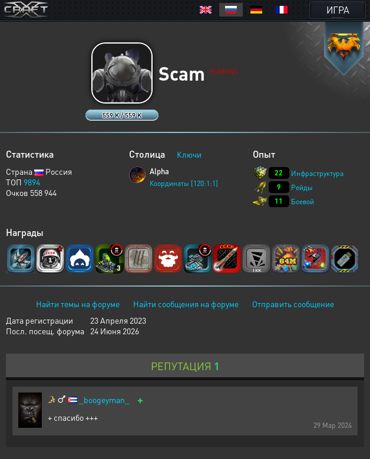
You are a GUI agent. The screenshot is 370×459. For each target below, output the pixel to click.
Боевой (302, 201)
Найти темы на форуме (78, 303)
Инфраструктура (317, 173)
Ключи (189, 154)
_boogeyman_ (104, 400)
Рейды (302, 187)
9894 (32, 182)
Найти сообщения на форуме (186, 303)
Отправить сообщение (293, 303)
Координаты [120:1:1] (184, 183)
